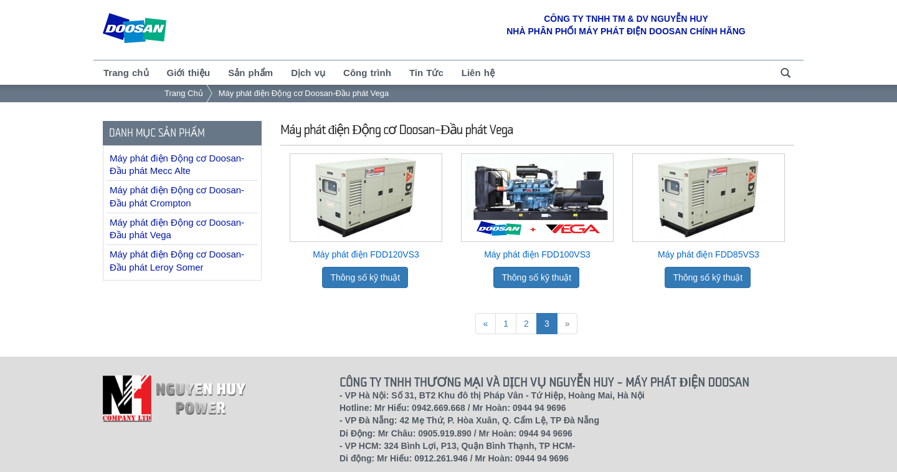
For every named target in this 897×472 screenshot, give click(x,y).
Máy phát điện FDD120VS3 (366, 254)
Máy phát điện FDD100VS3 (537, 254)
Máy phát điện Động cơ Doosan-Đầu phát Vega (304, 93)
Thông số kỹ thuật (365, 277)
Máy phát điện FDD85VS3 (708, 254)
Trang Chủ (183, 93)
